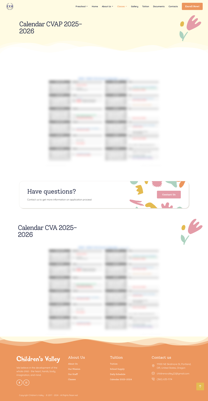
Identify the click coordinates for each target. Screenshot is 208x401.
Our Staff (73, 374)
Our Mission (74, 369)
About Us (73, 364)
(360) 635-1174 (164, 379)
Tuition (114, 364)
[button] (192, 6)
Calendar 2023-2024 (121, 379)
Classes (72, 379)
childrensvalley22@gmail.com (173, 373)
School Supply (117, 369)
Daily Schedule (117, 374)
